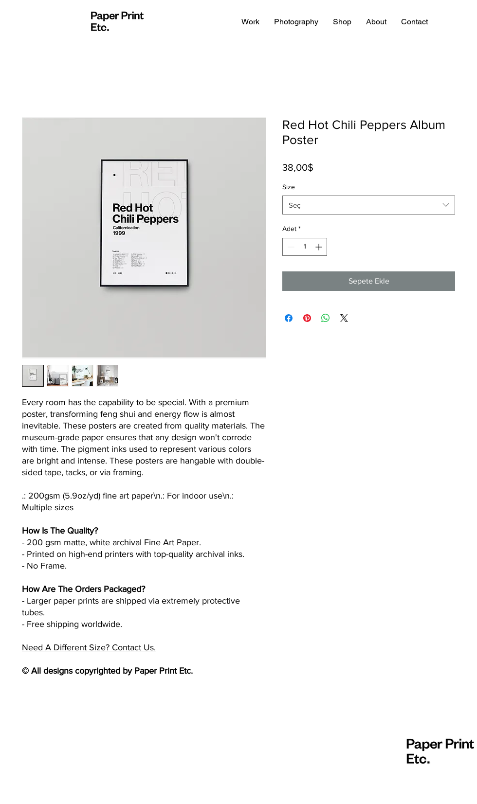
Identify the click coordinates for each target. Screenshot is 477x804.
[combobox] (368, 205)
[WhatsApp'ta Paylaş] (325, 318)
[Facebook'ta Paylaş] (288, 318)
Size (288, 187)
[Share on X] (344, 318)
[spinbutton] (304, 246)
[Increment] (319, 246)
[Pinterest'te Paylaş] (307, 318)
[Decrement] (290, 246)
